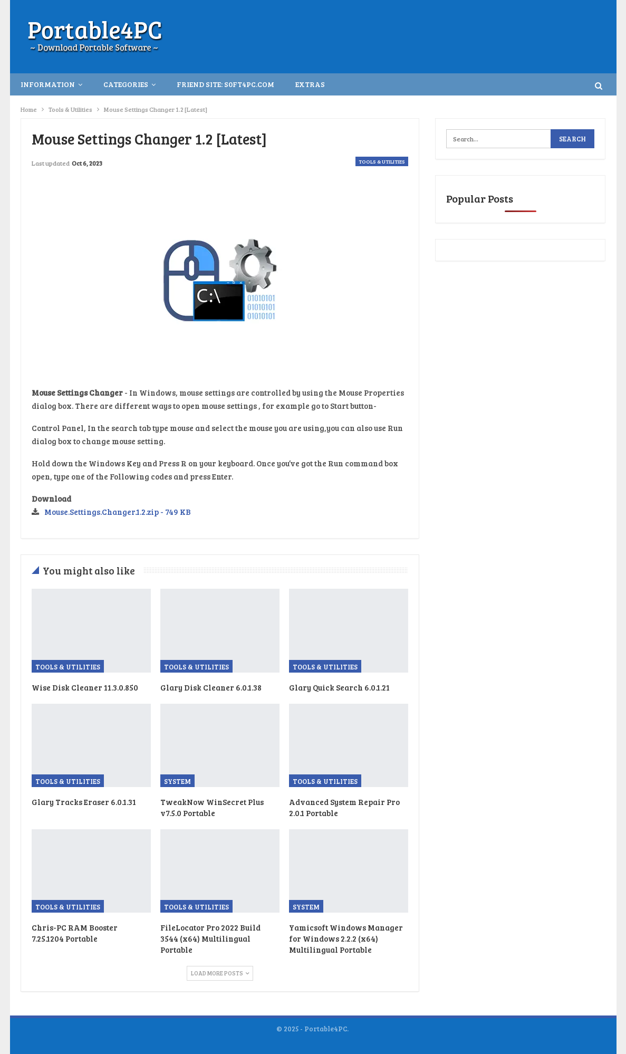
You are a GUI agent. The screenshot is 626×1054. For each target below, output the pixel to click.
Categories (125, 84)
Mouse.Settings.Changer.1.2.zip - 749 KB (117, 511)
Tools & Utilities (382, 161)
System (177, 781)
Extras (310, 84)
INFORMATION (48, 84)
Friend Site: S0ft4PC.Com (225, 84)
